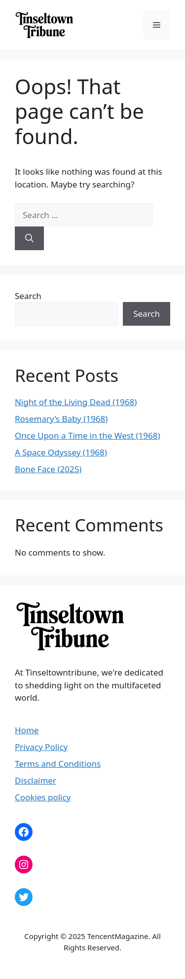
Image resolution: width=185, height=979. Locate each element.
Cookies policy (43, 797)
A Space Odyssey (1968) (61, 452)
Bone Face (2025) (48, 469)
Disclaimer (35, 780)
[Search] (29, 238)
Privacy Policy (41, 747)
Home (26, 730)
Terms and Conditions (58, 763)
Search (28, 295)
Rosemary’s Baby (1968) (61, 418)
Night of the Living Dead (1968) (76, 402)
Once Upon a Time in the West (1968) (87, 435)
